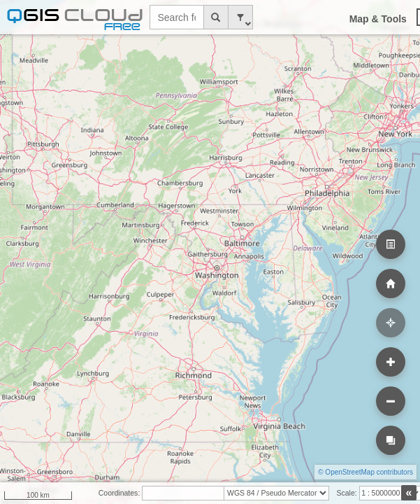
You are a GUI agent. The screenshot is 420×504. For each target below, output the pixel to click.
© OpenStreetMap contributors (365, 472)
